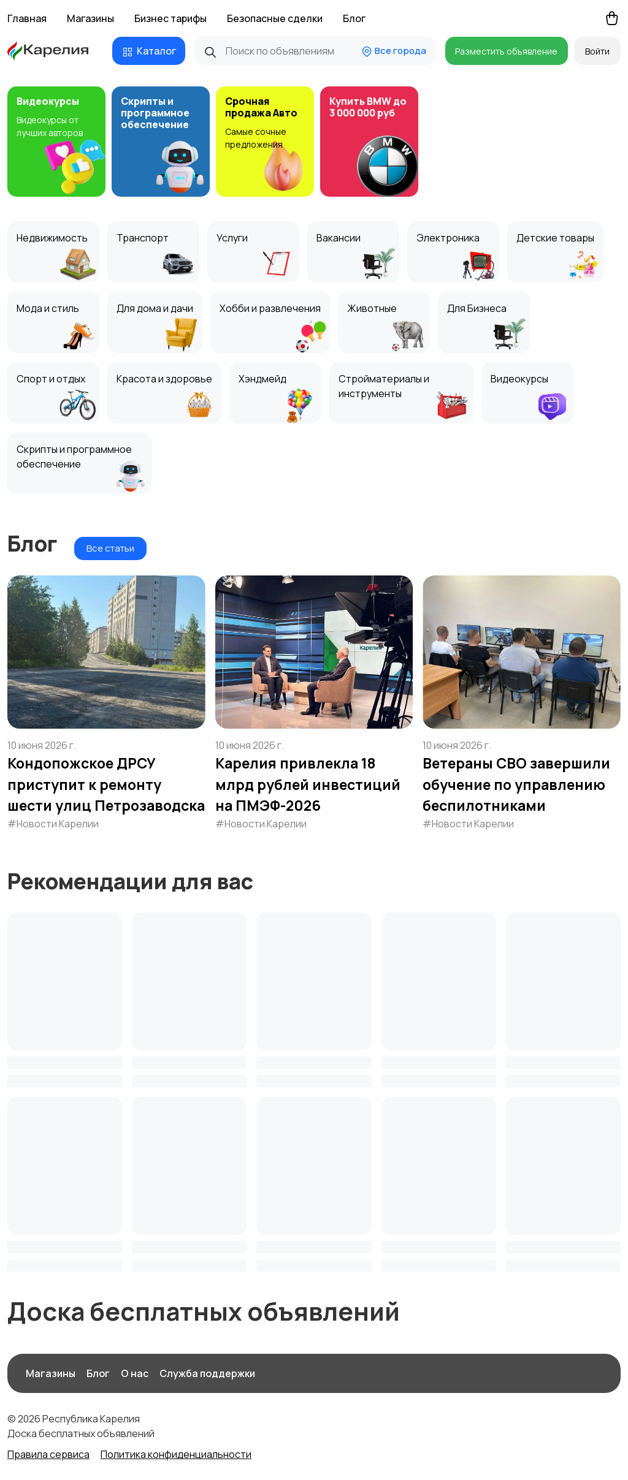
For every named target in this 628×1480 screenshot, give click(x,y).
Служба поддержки (207, 1373)
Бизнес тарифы (170, 18)
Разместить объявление (506, 51)
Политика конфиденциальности (176, 1454)
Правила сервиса (48, 1454)
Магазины (90, 18)
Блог (354, 18)
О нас (134, 1373)
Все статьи (110, 548)
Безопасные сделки (275, 18)
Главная (27, 18)
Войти (597, 51)
